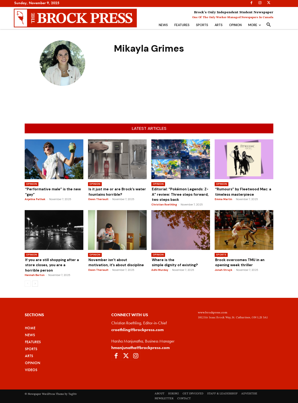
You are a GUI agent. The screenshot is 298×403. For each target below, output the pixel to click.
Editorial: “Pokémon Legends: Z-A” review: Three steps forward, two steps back (179, 194)
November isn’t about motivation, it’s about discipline (116, 265)
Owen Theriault (98, 204)
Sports (221, 254)
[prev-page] (27, 284)
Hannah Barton (34, 275)
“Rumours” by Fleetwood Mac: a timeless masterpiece (242, 192)
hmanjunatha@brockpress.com (140, 347)
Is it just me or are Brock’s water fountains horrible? (110, 194)
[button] (268, 24)
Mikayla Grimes (62, 93)
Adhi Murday (159, 270)
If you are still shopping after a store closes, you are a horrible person (53, 265)
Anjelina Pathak (35, 199)
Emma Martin (223, 199)
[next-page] (35, 284)
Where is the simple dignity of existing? (177, 262)
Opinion (31, 183)
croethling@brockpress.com (137, 329)
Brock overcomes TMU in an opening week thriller (241, 262)
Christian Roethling (164, 204)
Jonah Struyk (223, 270)
